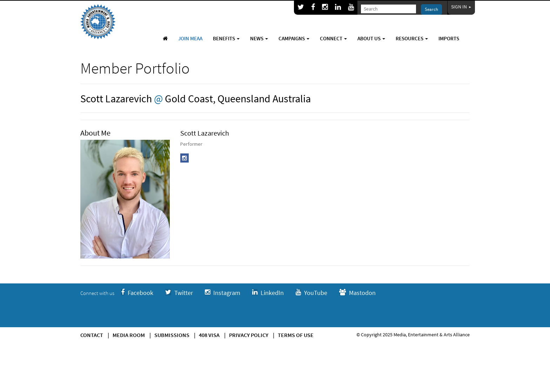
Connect (333, 38)
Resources (412, 38)
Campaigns (294, 38)
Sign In (461, 7)
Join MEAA (190, 38)
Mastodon (357, 293)
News (259, 38)
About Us (371, 38)
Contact (91, 334)
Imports (448, 38)
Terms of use (296, 334)
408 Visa (209, 334)
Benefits (226, 38)
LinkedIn (268, 293)
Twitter (179, 293)
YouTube (311, 293)
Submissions (171, 334)
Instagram (222, 293)
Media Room (129, 334)
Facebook (137, 293)
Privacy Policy (248, 334)
